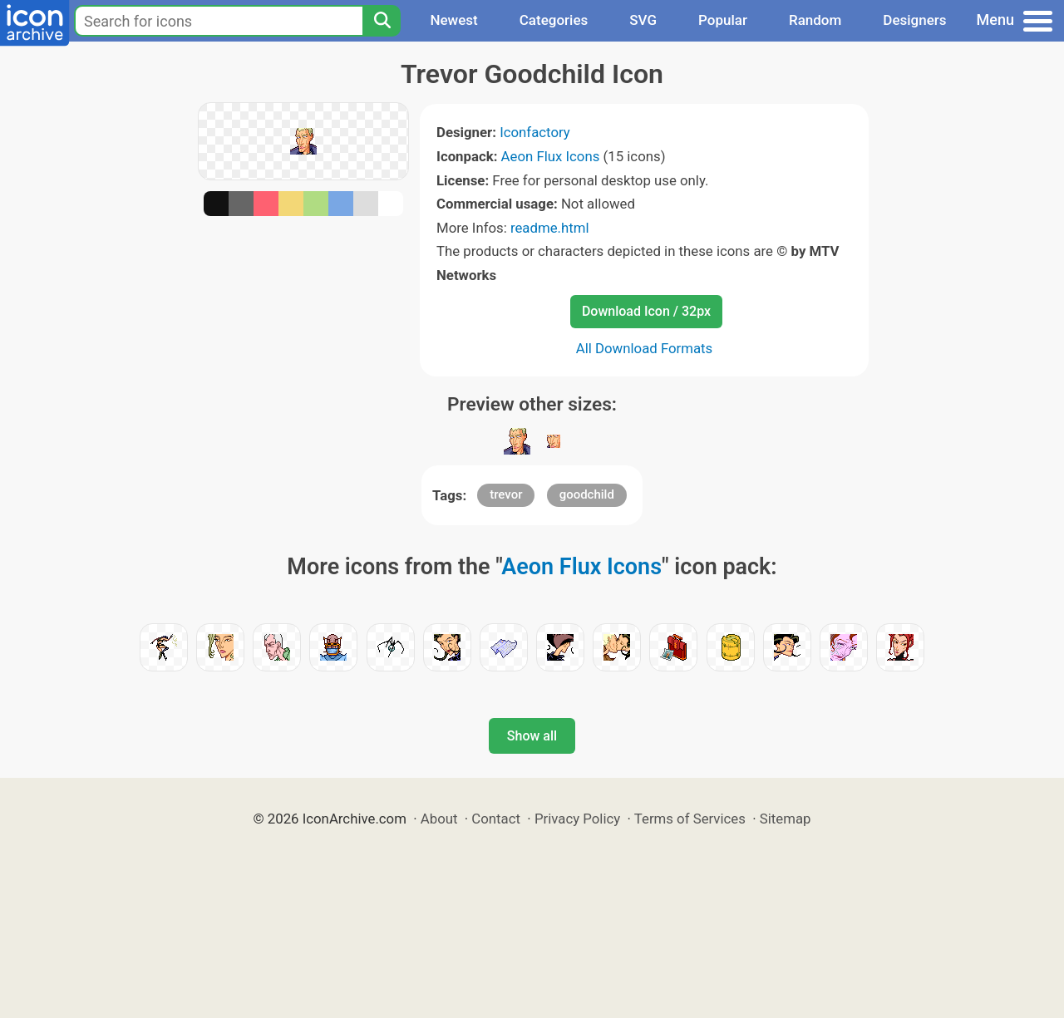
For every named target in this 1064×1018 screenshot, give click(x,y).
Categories (554, 20)
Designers (914, 20)
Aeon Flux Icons (550, 156)
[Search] (381, 21)
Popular (722, 20)
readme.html (549, 227)
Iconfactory (535, 132)
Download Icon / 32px (646, 311)
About (439, 818)
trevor (506, 494)
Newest (453, 20)
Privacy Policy (577, 818)
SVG (643, 20)
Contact (495, 818)
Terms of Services (690, 818)
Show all (532, 736)
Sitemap (785, 818)
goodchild (586, 494)
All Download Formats (644, 348)
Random (815, 20)
